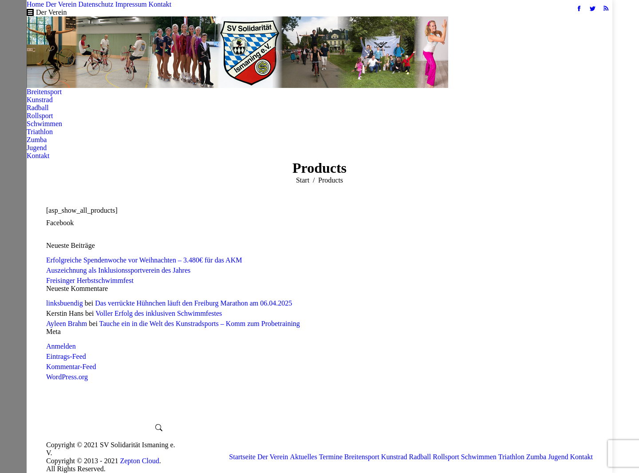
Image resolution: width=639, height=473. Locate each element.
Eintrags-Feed (66, 356)
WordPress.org (67, 377)
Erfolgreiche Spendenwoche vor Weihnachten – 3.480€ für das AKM (144, 260)
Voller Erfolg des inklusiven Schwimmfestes (158, 313)
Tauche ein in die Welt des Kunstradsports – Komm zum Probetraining (199, 323)
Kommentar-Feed (71, 366)
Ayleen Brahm (66, 323)
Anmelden (61, 346)
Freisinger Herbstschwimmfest (90, 280)
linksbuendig (64, 303)
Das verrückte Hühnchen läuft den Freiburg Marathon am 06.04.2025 (193, 303)
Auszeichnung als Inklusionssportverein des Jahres (118, 270)
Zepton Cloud (139, 461)
